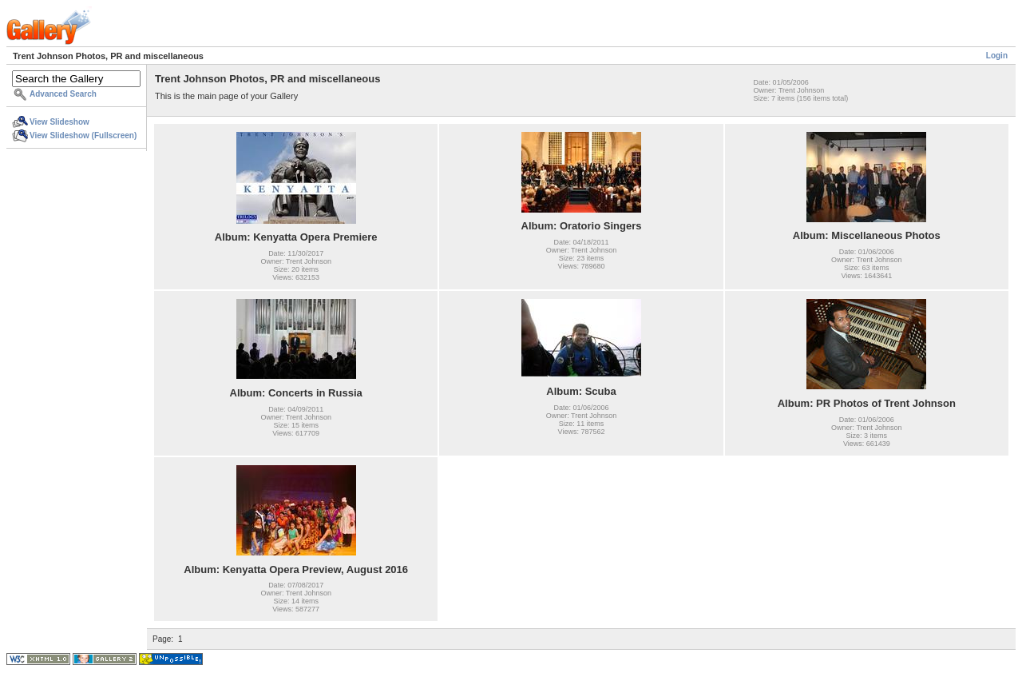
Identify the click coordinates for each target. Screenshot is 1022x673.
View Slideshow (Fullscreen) (83, 135)
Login (997, 55)
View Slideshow (59, 121)
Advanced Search (63, 94)
